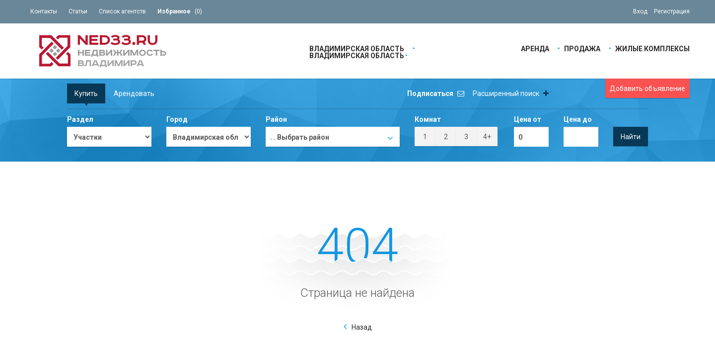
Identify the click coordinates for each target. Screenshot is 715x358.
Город (177, 119)
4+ (487, 137)
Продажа (582, 48)
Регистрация (672, 11)
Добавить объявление (647, 88)
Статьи (78, 11)
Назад (362, 327)
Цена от (527, 119)
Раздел (80, 119)
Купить (86, 93)
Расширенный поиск (511, 93)
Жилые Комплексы (652, 48)
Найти (631, 137)
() (179, 11)
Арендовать (134, 93)
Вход (640, 11)
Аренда (535, 48)
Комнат (428, 119)
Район (276, 119)
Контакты (43, 11)
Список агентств (122, 11)
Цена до (578, 119)
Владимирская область (356, 48)
